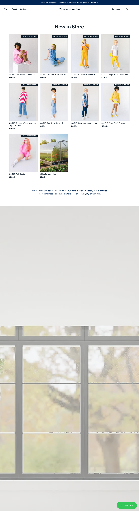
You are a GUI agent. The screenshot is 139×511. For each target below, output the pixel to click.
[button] (127, 505)
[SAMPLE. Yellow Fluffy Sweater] (115, 106)
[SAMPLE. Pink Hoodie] (23, 156)
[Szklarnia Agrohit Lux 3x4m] (54, 156)
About (14, 9)
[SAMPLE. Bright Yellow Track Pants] (115, 56)
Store (6, 9)
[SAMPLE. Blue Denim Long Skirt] (54, 106)
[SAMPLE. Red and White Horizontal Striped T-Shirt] (23, 106)
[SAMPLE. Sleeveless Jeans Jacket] (85, 106)
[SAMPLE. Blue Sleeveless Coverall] (54, 56)
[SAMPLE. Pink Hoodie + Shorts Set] (23, 56)
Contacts (23, 9)
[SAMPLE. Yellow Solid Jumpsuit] (85, 56)
